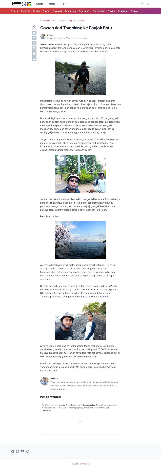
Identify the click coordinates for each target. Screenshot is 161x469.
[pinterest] (34, 53)
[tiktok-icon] (27, 451)
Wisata (39, 4)
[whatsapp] (34, 43)
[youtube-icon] (22, 451)
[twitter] (34, 38)
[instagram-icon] (17, 451)
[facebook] (34, 33)
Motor (52, 4)
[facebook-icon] (12, 451)
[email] (34, 58)
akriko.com (84, 464)
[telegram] (34, 48)
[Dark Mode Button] (142, 3)
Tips (63, 4)
